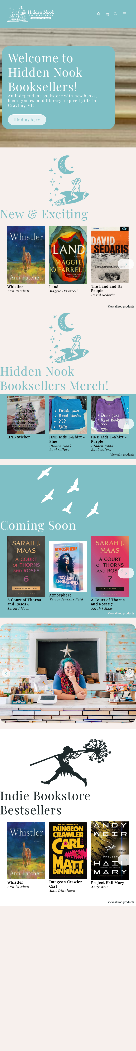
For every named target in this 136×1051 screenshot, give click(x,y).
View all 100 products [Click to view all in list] (121, 306)
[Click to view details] (26, 255)
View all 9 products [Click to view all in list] (122, 454)
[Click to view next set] (126, 264)
